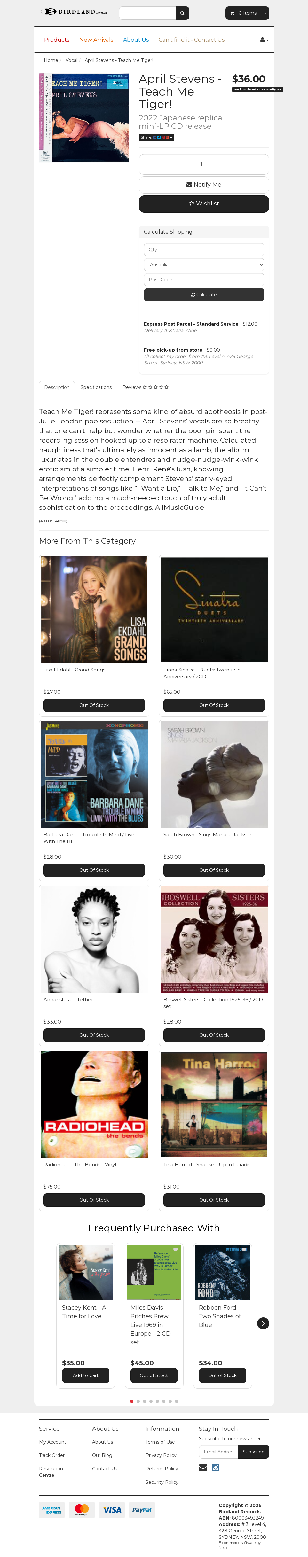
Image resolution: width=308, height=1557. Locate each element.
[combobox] (147, 13)
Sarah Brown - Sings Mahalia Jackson (208, 835)
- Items (243, 13)
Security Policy (162, 1482)
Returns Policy (162, 1469)
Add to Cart (86, 1375)
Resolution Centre (51, 1472)
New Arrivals (96, 39)
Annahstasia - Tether (68, 999)
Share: (156, 137)
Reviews (145, 387)
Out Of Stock (94, 705)
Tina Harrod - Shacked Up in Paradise (208, 1164)
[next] (263, 1323)
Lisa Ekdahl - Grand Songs (74, 670)
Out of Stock (154, 1375)
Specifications (96, 387)
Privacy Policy (161, 1455)
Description (57, 387)
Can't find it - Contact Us (192, 39)
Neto (223, 1547)
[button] (107, 1249)
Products (57, 39)
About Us (136, 39)
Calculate (204, 295)
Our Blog (102, 1455)
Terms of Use (160, 1442)
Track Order (52, 1455)
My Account (52, 1442)
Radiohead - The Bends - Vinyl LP (83, 1164)
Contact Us (104, 1469)
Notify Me (203, 184)
